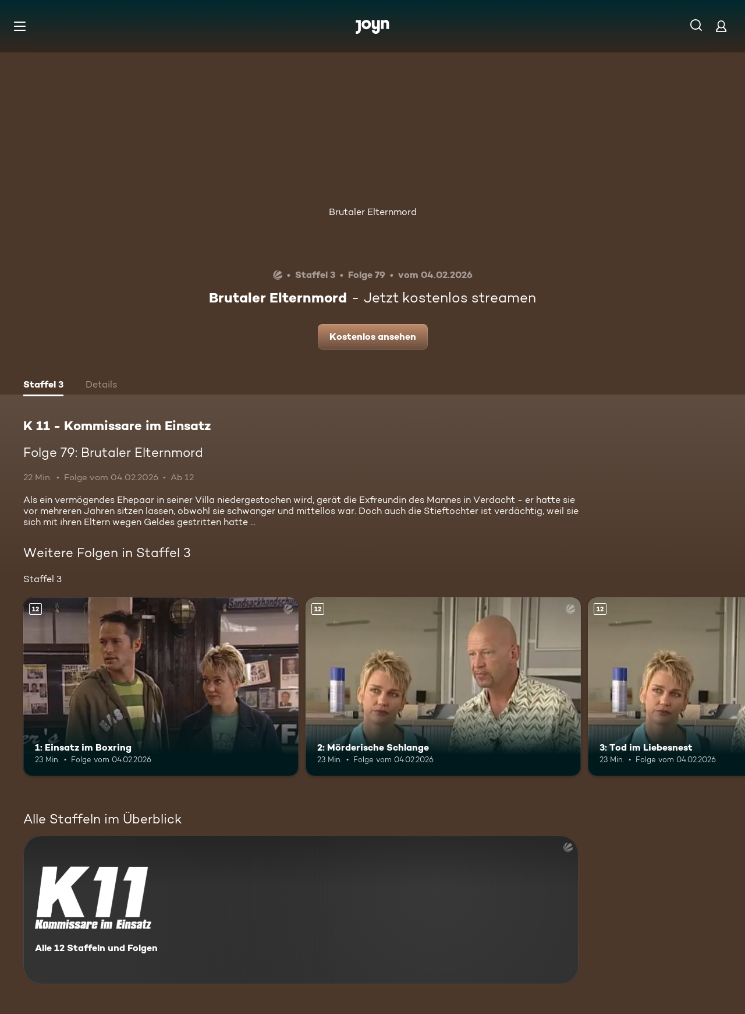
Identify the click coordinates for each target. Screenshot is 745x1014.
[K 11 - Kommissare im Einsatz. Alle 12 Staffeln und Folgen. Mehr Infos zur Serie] (301, 910)
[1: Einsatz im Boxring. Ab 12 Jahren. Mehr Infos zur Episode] (161, 686)
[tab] (43, 385)
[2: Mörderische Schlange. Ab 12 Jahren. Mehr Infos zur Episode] (443, 686)
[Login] (721, 26)
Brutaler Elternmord (373, 211)
